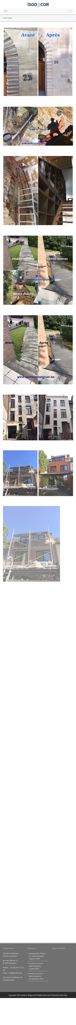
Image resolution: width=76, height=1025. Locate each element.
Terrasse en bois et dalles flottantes (36, 964)
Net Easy (64, 995)
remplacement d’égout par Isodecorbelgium (37, 954)
